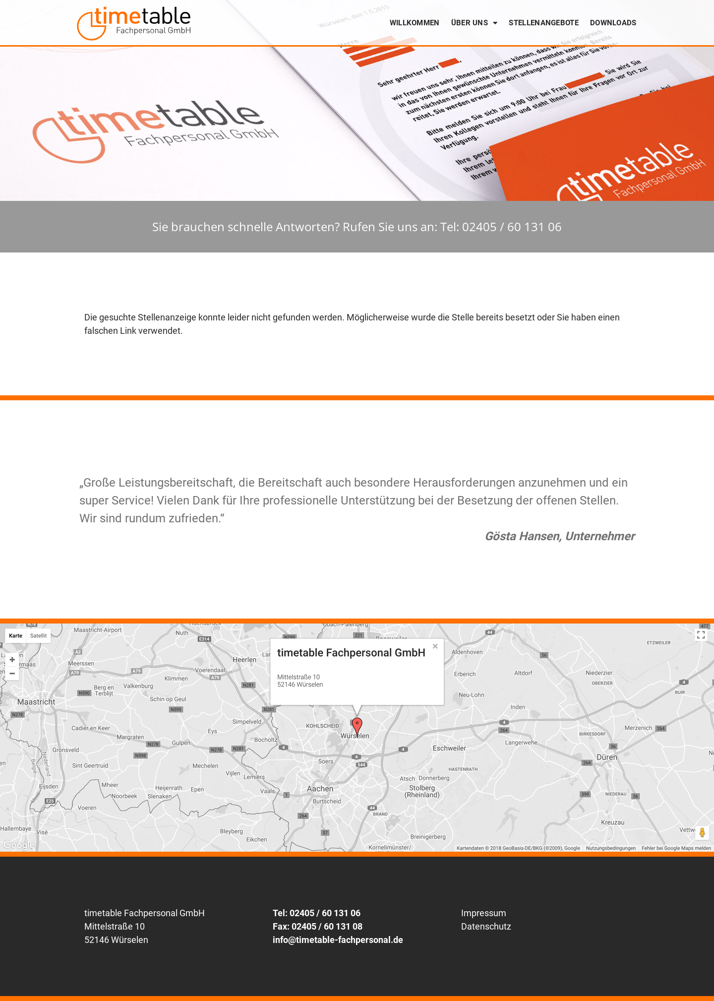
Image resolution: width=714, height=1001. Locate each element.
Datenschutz (486, 926)
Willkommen (415, 22)
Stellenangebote (544, 22)
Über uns (474, 23)
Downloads (613, 22)
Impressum (483, 913)
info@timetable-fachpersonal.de (338, 940)
